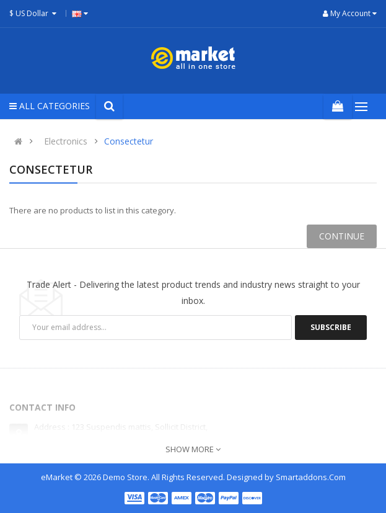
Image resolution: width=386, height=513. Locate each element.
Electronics (65, 141)
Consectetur (128, 141)
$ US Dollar (34, 13)
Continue (341, 236)
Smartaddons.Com (311, 477)
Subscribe (330, 327)
